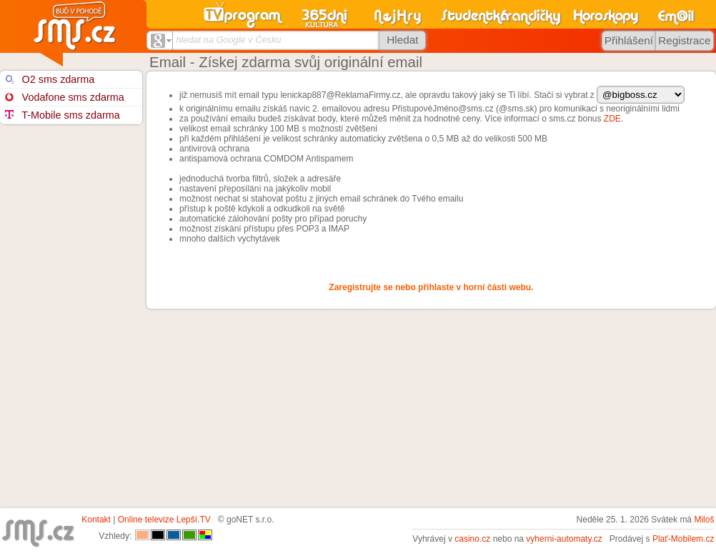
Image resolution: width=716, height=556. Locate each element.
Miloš (704, 520)
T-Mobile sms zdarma (62, 115)
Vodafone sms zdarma (64, 97)
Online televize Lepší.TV (164, 520)
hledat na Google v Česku (228, 39)
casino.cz (472, 539)
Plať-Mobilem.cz (683, 539)
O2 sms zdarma (49, 79)
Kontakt (96, 520)
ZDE (612, 119)
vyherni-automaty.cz (564, 539)
